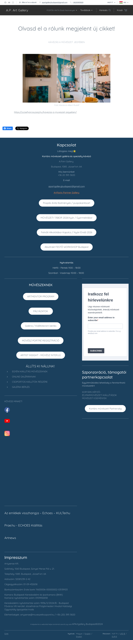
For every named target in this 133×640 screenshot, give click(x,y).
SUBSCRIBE (96, 351)
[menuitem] (59, 10)
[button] (105, 10)
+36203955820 (78, 2)
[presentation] (107, 341)
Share (8, 128)
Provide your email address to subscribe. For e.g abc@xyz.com (104, 332)
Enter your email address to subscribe (101, 319)
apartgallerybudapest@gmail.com (54, 2)
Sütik (6, 634)
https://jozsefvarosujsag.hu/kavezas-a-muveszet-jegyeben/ (45, 112)
